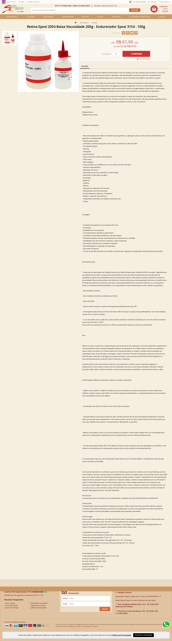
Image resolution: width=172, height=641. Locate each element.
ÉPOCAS (85, 16)
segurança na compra (38, 605)
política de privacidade (38, 608)
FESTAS (100, 16)
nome (65, 598)
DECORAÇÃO (48, 16)
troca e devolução (11, 605)
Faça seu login (141, 2)
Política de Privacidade (121, 635)
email (65, 604)
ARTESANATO (12, 16)
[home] (12, 12)
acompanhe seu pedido (39, 603)
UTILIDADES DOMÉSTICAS (139, 16)
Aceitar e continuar (143, 635)
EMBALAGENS (68, 16)
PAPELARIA (116, 16)
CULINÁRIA (30, 16)
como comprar (10, 603)
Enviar (105, 609)
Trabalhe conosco (124, 592)
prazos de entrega (11, 608)
